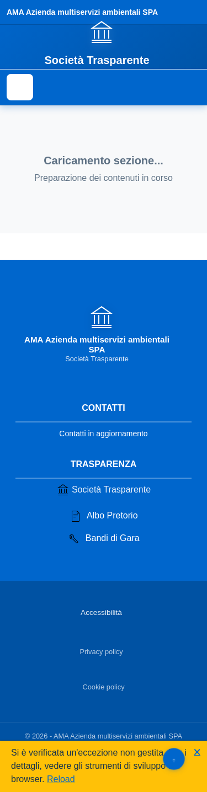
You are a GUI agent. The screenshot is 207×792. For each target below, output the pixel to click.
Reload (61, 779)
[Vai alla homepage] (103, 42)
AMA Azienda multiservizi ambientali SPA (82, 12)
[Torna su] (173, 758)
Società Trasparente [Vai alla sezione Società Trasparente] (103, 489)
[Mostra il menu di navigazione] (20, 87)
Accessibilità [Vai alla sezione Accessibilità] (101, 612)
